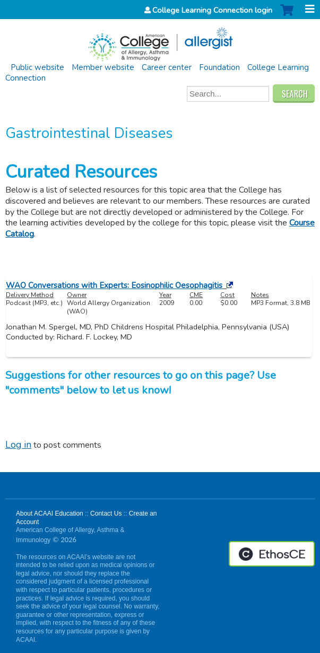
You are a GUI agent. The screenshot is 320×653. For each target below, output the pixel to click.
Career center (167, 67)
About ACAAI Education (49, 513)
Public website (37, 67)
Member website (103, 67)
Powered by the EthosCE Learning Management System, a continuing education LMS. (272, 554)
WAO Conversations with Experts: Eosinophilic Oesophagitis (114, 285)
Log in (18, 444)
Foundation (219, 67)
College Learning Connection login (212, 10)
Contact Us (106, 513)
